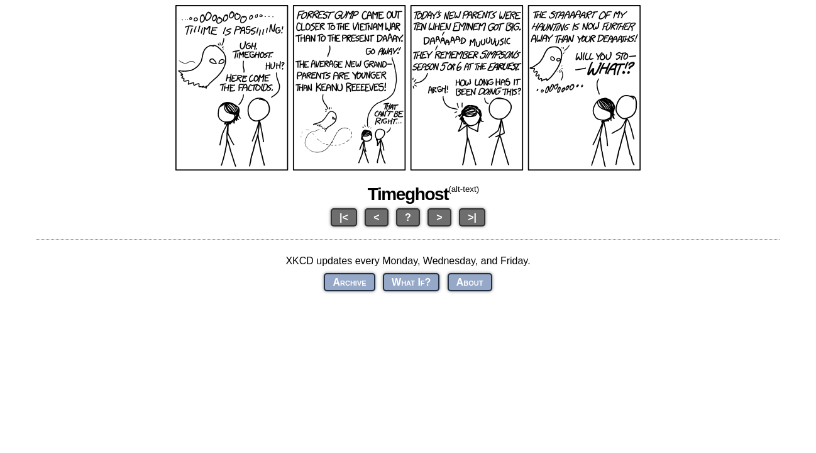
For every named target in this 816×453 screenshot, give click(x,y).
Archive (349, 282)
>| (472, 217)
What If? (411, 282)
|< (343, 217)
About (469, 282)
